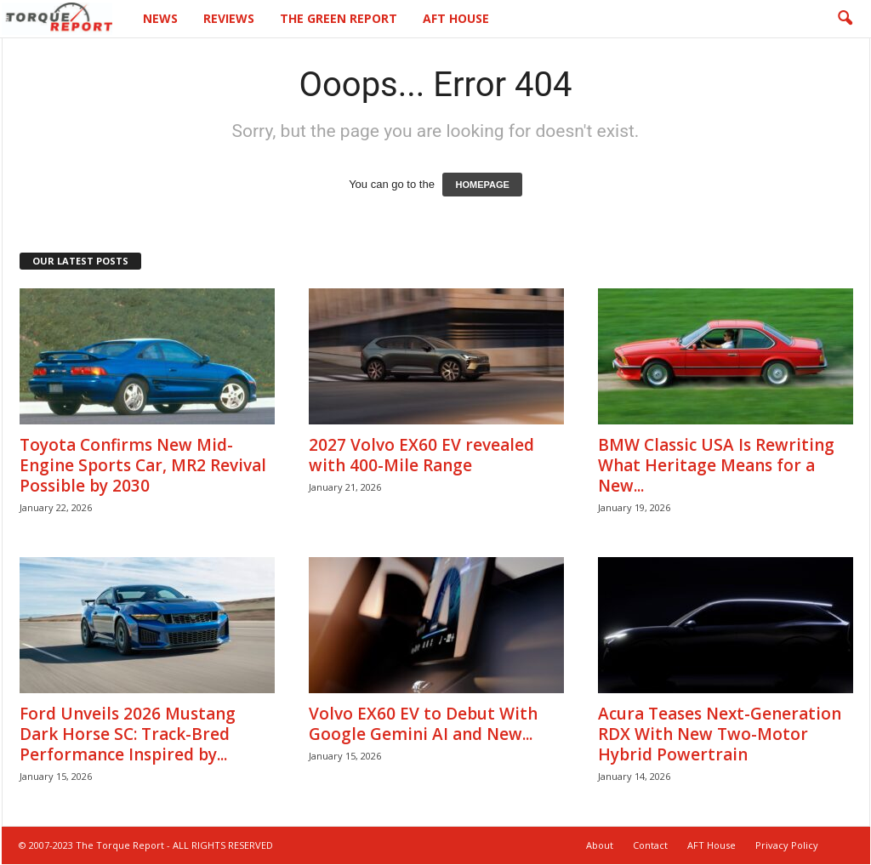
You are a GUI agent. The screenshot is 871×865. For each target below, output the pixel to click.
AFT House (456, 18)
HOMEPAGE (482, 185)
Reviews (228, 18)
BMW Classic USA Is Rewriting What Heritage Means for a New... (716, 466)
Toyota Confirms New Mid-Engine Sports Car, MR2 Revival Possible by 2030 (143, 466)
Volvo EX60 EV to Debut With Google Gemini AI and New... (423, 724)
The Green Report (338, 18)
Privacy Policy (786, 845)
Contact (650, 845)
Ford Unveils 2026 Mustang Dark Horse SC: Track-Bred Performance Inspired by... (128, 734)
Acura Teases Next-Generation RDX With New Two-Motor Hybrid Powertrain (719, 734)
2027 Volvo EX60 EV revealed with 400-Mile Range (421, 456)
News (160, 18)
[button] (844, 18)
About (599, 845)
